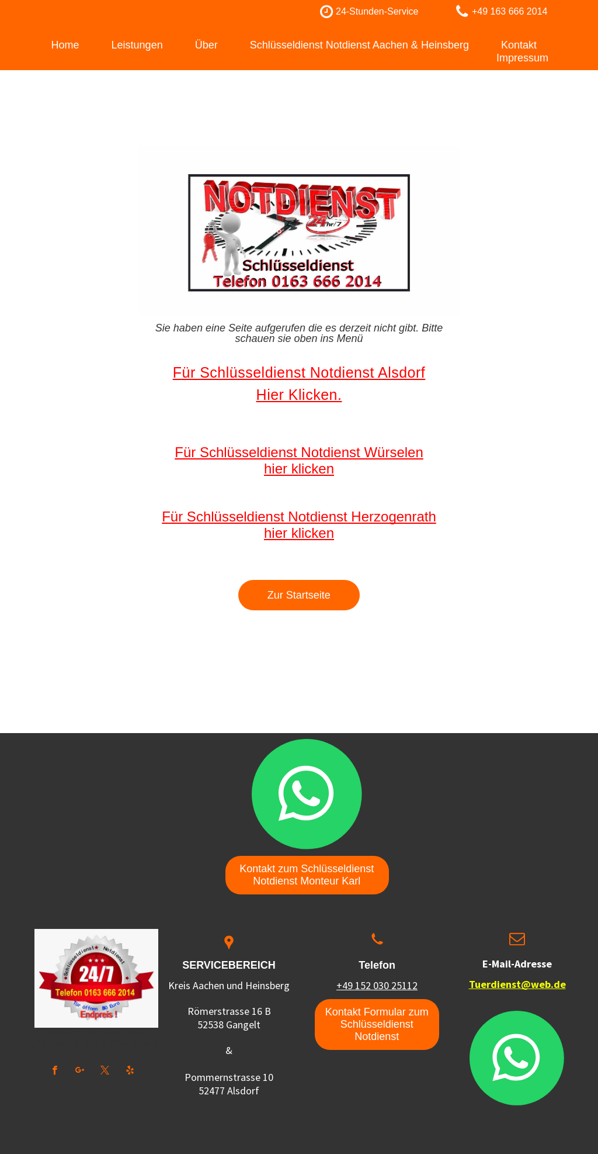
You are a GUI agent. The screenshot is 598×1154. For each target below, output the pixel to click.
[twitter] (105, 1071)
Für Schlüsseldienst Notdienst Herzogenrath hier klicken (299, 525)
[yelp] (130, 1071)
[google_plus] (79, 1071)
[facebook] (54, 1071)
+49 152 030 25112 (377, 985)
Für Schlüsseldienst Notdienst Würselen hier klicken (299, 460)
